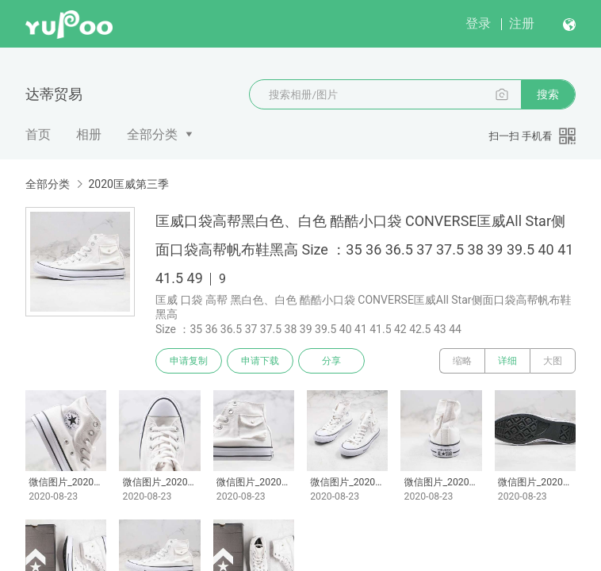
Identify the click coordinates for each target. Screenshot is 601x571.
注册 (521, 23)
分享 (331, 360)
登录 (478, 23)
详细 (507, 360)
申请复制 (189, 360)
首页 (38, 134)
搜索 (548, 94)
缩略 (462, 360)
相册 (88, 134)
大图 (552, 360)
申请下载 (260, 360)
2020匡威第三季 (128, 184)
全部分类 (152, 134)
